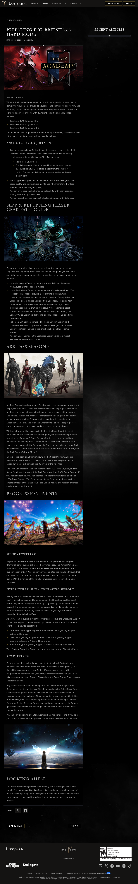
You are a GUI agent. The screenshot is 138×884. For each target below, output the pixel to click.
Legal (29, 873)
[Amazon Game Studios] (12, 866)
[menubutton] (69, 859)
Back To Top (68, 850)
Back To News (14, 20)
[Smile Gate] (30, 866)
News (45, 3)
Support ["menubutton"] (75, 3)
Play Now (113, 4)
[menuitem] (35, 3)
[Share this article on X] (18, 810)
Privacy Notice (41, 873)
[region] (109, 98)
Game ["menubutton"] (35, 3)
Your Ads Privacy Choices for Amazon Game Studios (88, 873)
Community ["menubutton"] (59, 3)
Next (74, 826)
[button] (43, 68)
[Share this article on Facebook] (25, 810)
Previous (15, 826)
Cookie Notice (56, 873)
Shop (129, 4)
